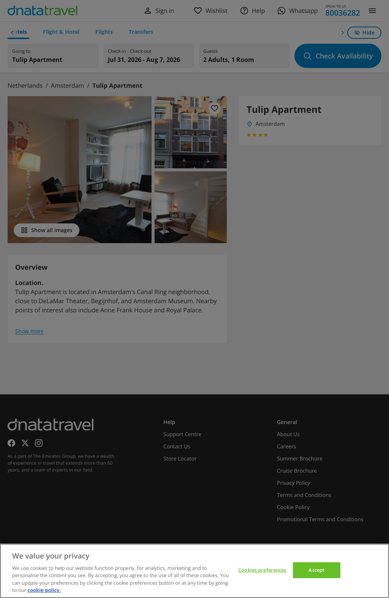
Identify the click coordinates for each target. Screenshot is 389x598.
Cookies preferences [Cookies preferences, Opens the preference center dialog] (262, 569)
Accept (316, 569)
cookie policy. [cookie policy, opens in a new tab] (44, 590)
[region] (194, 571)
